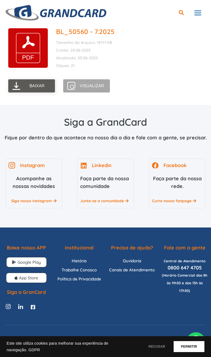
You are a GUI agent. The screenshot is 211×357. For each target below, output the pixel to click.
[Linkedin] (20, 310)
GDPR (34, 350)
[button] (181, 15)
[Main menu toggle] (198, 15)
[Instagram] (8, 310)
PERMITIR (187, 346)
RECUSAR (150, 346)
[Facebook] (33, 310)
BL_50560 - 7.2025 (85, 35)
